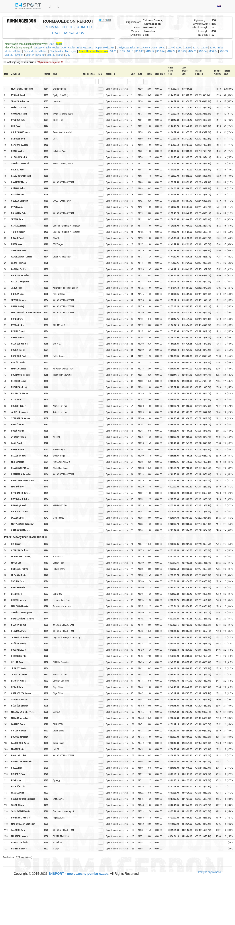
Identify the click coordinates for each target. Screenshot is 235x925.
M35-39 (9, 54)
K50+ (60, 54)
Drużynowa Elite (126, 47)
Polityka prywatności (209, 872)
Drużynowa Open (147, 47)
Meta (59, 43)
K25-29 (181, 51)
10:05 (121, 51)
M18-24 (171, 51)
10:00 (113, 51)
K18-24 (160, 51)
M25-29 (192, 51)
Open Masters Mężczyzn (93, 51)
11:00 (179, 47)
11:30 (196, 47)
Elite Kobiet (52, 47)
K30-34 (203, 51)
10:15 (130, 51)
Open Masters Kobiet (36, 51)
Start (51, 43)
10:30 (162, 47)
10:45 (170, 47)
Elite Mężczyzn (85, 47)
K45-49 (40, 54)
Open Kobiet (68, 47)
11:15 (187, 47)
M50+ (68, 54)
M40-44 (30, 54)
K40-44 (19, 54)
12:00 (213, 47)
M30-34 (213, 51)
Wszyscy (39, 47)
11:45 (204, 47)
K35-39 (224, 51)
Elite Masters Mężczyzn (63, 51)
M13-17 (150, 51)
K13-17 (139, 51)
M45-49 (51, 54)
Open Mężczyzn (105, 47)
